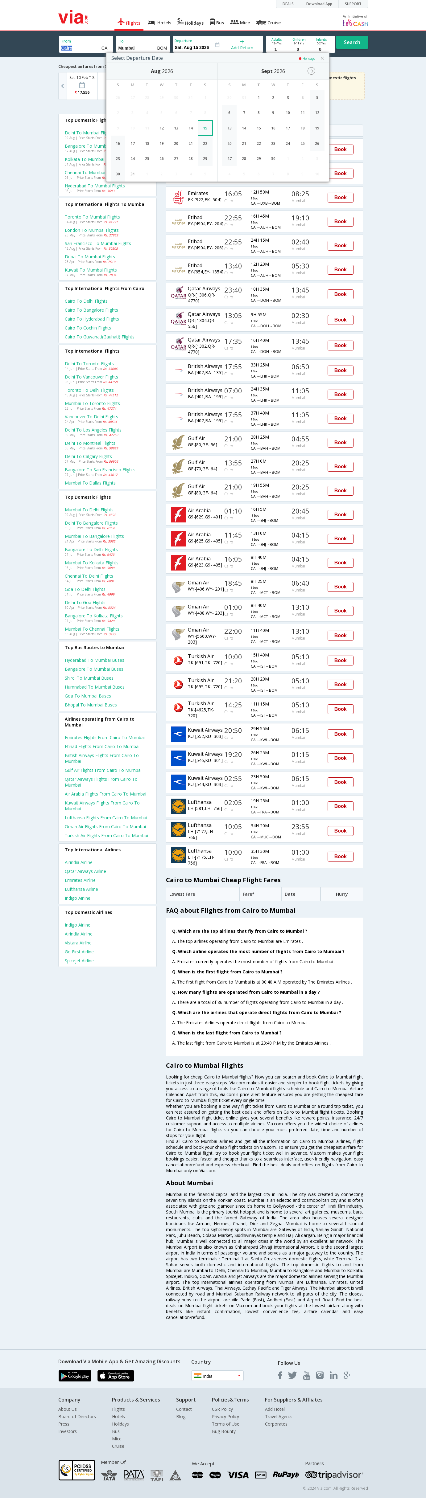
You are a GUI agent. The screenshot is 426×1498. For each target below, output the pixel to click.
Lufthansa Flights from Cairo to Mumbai (106, 818)
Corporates (276, 1424)
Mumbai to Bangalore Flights (94, 536)
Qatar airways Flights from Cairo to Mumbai (101, 782)
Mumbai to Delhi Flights (89, 510)
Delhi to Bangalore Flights (91, 523)
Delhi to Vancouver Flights (91, 377)
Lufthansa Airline (81, 889)
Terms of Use (225, 1424)
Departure (183, 40)
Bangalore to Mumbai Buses (94, 669)
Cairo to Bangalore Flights (91, 310)
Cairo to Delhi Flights (86, 301)
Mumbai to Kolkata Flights (91, 563)
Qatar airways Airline (85, 871)
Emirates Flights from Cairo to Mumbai (105, 737)
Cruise (118, 1446)
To (121, 41)
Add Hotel (275, 1409)
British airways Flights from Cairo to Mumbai (102, 758)
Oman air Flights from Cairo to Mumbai (105, 826)
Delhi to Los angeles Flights (93, 430)
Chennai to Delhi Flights (89, 576)
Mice (117, 1439)
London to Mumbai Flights (92, 230)
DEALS (288, 3)
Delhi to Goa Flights (85, 602)
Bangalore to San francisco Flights (100, 470)
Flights (118, 1409)
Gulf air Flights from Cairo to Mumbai (103, 770)
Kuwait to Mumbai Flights (91, 270)
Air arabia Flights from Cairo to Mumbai (105, 794)
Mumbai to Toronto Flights (92, 403)
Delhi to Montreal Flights (90, 443)
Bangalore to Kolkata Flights (94, 616)
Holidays (120, 1424)
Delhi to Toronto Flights (89, 363)
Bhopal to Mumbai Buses (91, 705)
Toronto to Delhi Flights (89, 390)
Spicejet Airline (79, 961)
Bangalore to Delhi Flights (91, 549)
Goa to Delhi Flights (85, 589)
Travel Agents (278, 1416)
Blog (180, 1416)
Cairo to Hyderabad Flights (92, 319)
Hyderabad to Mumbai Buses (94, 660)
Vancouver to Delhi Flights (91, 417)
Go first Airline (79, 952)
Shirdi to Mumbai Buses (89, 678)
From (66, 41)
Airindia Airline (79, 862)
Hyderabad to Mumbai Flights (95, 186)
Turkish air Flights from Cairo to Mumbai (106, 835)
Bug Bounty (224, 1431)
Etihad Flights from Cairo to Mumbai (102, 746)
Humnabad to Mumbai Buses (95, 687)
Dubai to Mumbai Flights (90, 257)
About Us (67, 1409)
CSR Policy (222, 1409)
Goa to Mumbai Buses (88, 696)
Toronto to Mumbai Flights (92, 217)
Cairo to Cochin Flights (88, 328)
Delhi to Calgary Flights (88, 456)
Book (340, 149)
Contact (184, 1409)
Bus (116, 1431)
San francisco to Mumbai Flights (98, 243)
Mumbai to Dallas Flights (90, 483)
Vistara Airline (78, 943)
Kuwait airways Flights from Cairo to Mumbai (102, 806)
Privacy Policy (225, 1416)
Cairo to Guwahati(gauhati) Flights (99, 337)
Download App (319, 3)
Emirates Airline (80, 880)
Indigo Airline (77, 898)
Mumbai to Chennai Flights (92, 629)
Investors (67, 1431)
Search (352, 42)
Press (63, 1424)
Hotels (118, 1416)
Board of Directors (77, 1416)
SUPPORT (353, 3)
